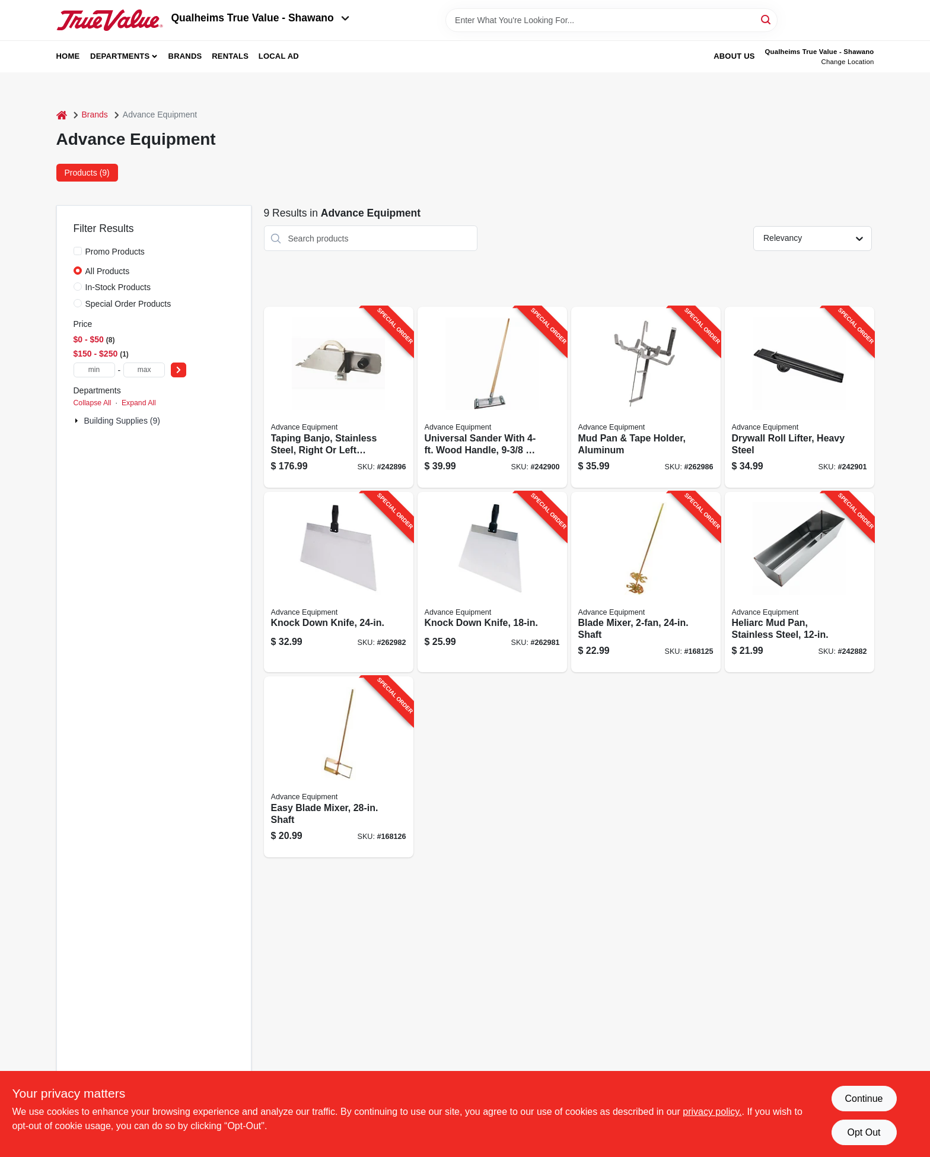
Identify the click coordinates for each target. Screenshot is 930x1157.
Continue (864, 1099)
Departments (119, 56)
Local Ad (279, 56)
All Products (107, 271)
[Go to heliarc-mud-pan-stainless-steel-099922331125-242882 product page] (799, 582)
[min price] (94, 370)
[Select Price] (178, 370)
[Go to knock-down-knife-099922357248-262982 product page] (338, 582)
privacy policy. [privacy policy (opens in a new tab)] (712, 1112)
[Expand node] (77, 420)
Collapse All (93, 403)
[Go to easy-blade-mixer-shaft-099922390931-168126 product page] (338, 766)
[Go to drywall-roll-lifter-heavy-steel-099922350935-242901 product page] (799, 397)
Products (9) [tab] (87, 172)
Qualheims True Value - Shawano (260, 18)
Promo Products (115, 252)
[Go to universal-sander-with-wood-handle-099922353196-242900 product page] (492, 397)
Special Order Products (128, 304)
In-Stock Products (118, 287)
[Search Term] (611, 20)
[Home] (61, 115)
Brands (185, 56)
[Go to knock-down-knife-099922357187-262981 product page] (492, 582)
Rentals (230, 56)
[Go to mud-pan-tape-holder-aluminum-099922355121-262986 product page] (646, 397)
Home (68, 56)
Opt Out (863, 1132)
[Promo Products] (78, 251)
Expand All (139, 403)
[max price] (144, 370)
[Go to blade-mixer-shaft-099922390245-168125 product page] (646, 582)
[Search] (766, 19)
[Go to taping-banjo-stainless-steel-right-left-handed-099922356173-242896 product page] (338, 397)
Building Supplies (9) (122, 420)
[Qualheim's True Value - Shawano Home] (109, 20)
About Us (734, 56)
